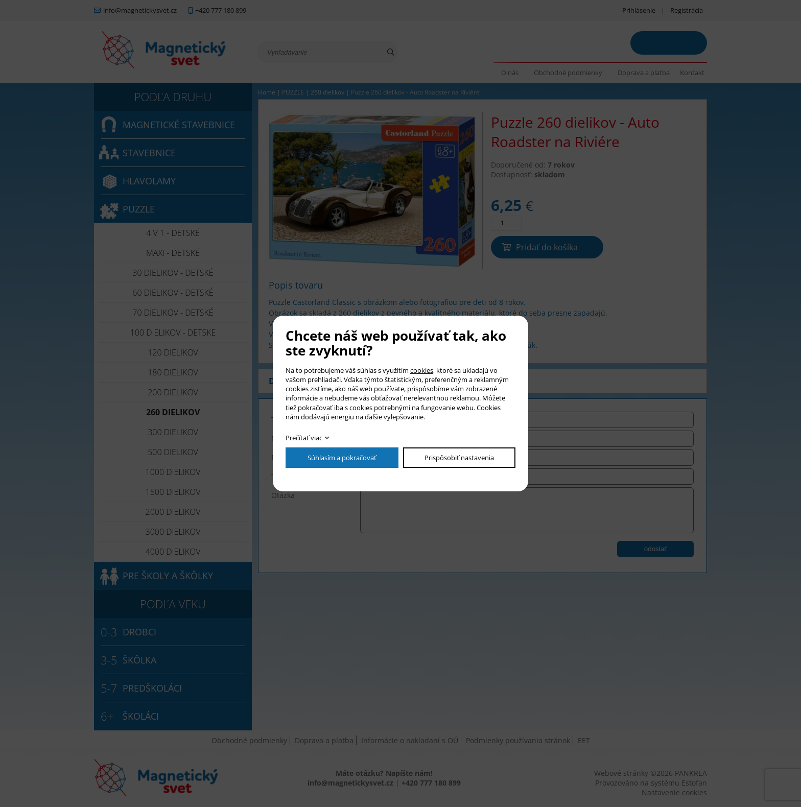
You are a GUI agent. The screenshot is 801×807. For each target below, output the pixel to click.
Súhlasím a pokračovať (342, 457)
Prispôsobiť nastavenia (459, 457)
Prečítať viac (304, 437)
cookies (421, 370)
